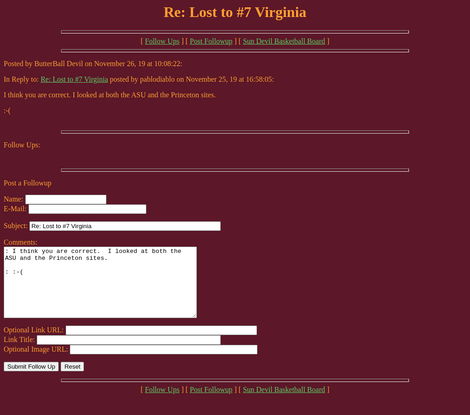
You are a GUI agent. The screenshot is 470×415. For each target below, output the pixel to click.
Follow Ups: (22, 145)
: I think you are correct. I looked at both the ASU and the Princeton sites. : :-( (112, 289)
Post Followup (211, 41)
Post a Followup (27, 183)
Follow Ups (162, 41)
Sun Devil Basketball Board (284, 41)
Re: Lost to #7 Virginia (74, 79)
